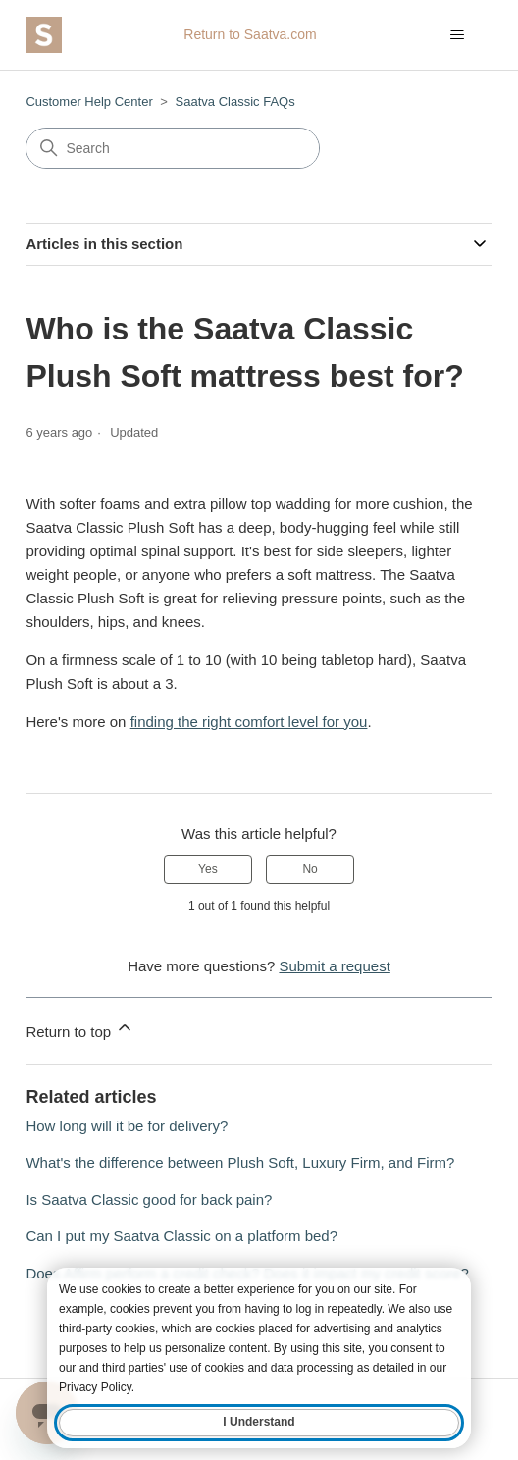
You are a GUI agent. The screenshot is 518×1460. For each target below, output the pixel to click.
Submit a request (334, 966)
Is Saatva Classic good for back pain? (149, 1199)
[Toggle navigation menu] (457, 35)
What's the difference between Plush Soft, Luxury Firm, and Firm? (240, 1162)
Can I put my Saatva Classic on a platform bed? (181, 1235)
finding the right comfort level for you (249, 721)
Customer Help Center (89, 101)
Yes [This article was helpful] (208, 869)
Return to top (80, 1028)
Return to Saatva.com (249, 34)
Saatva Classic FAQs (235, 101)
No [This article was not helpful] (309, 869)
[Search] (172, 148)
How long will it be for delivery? (127, 1126)
